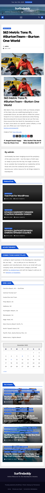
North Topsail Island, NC (11, 328)
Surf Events (23, 449)
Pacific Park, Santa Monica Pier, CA (15, 333)
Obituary (34, 427)
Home (9, 489)
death (18, 427)
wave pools (14, 451)
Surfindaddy (22, 8)
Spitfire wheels (8, 411)
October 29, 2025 (11, 421)
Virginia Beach (36, 449)
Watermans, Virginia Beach (12, 337)
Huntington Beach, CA (10, 310)
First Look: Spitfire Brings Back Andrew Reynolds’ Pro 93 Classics (21, 417)
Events (18, 389)
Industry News (7, 28)
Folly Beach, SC (8, 302)
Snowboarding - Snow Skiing (12, 392)
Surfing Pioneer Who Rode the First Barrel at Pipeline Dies (22, 436)
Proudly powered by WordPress (13, 485)
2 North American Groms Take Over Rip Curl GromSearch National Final (22, 455)
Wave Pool (7, 451)
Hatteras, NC (7, 306)
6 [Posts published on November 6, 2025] (22, 356)
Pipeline (7, 430)
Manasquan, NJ (8, 315)
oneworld (15, 128)
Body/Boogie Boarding (10, 389)
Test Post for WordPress (16, 196)
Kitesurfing (24, 389)
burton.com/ (8, 128)
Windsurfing (8, 394)
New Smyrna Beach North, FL (13, 324)
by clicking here (14, 270)
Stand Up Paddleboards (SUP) (27, 392)
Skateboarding (32, 389)
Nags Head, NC (8, 319)
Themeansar (36, 485)
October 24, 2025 (11, 440)
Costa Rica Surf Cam (10, 297)
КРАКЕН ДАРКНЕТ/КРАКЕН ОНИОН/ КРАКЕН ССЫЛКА (18, 231)
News (29, 427)
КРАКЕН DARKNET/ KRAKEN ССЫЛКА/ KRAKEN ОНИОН (18, 213)
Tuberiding (28, 432)
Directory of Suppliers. (13, 272)
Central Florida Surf (9, 293)
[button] (39, 17)
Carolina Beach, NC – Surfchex (13, 288)
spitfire (30, 408)
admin (7, 46)
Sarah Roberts (19, 198)
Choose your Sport (17, 489)
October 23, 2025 (11, 459)
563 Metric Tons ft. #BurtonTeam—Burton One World (21, 36)
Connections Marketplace (30, 489)
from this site (17, 132)
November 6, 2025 (11, 402)
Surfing (37, 392)
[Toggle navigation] (21, 17)
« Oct (5, 371)
